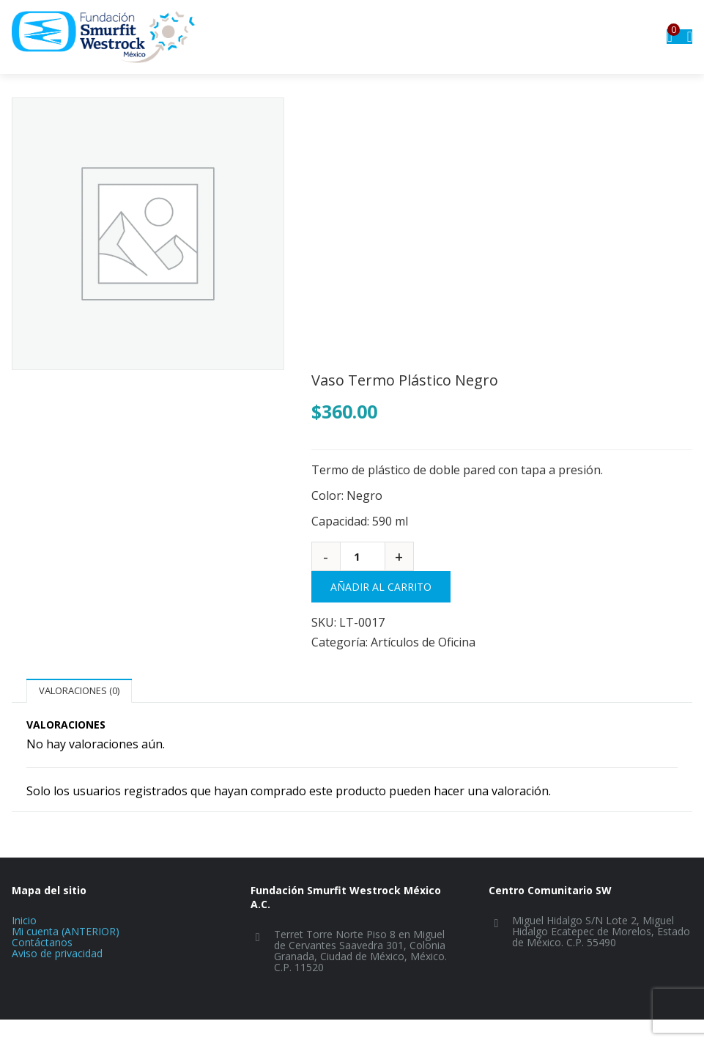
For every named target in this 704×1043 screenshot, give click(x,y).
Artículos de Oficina (423, 642)
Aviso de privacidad (57, 953)
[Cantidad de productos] (363, 556)
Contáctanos (42, 942)
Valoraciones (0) (79, 690)
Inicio (24, 920)
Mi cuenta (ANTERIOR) (65, 931)
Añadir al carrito (380, 587)
